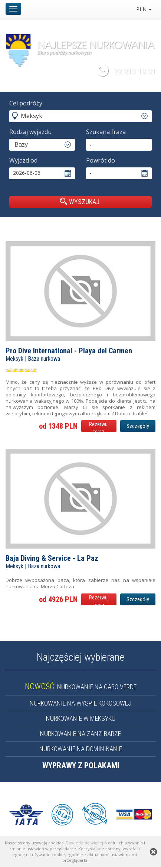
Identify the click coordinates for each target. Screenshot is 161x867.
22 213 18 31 (134, 71)
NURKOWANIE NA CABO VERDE (81, 687)
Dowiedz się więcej (84, 842)
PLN (144, 9)
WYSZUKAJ (79, 201)
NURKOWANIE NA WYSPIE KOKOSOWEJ (80, 703)
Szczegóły (137, 426)
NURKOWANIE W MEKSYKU (80, 718)
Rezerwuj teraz (99, 426)
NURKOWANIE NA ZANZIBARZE (80, 733)
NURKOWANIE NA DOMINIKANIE (80, 749)
